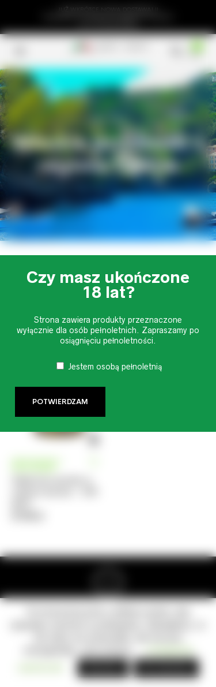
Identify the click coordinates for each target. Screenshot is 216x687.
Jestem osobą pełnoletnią (115, 366)
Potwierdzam (60, 401)
